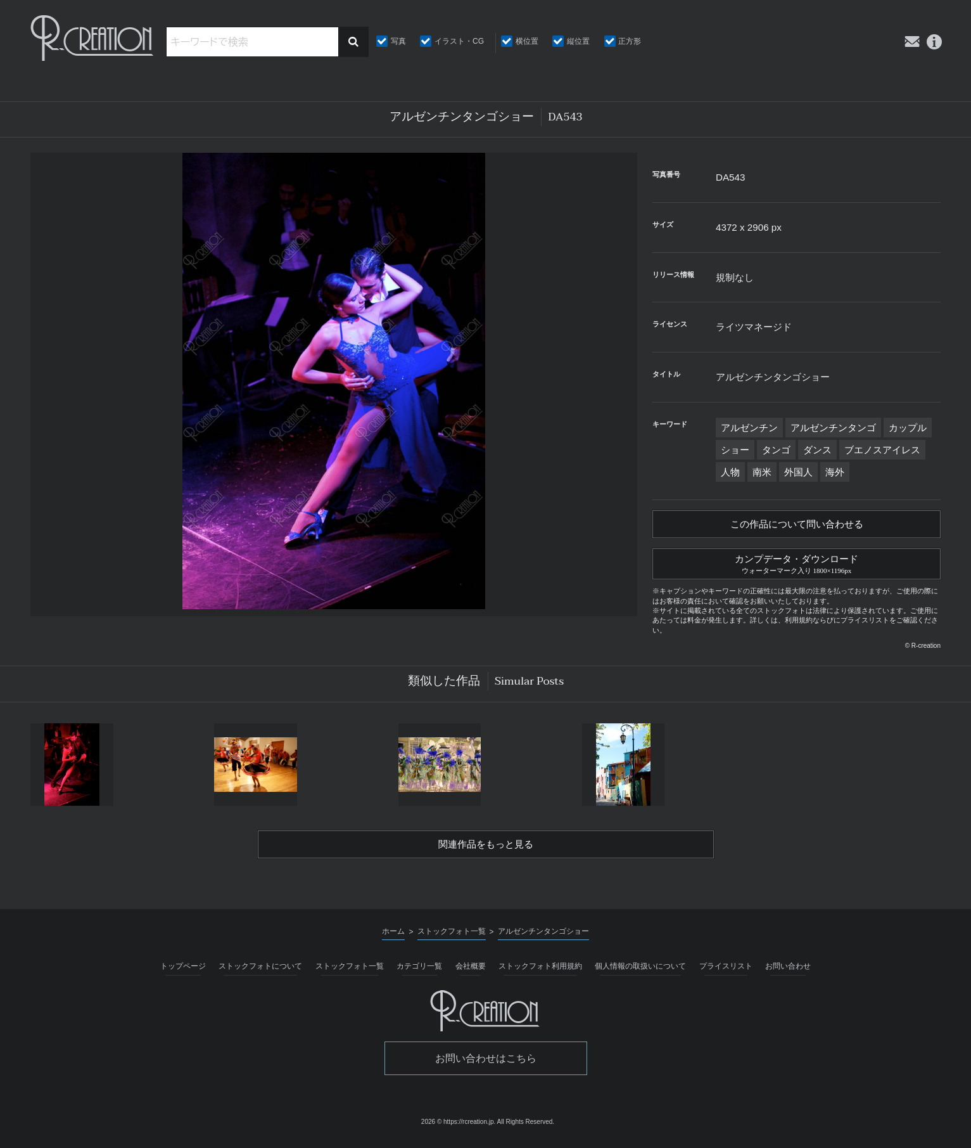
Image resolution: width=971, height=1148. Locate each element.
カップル (908, 427)
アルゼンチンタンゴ (833, 427)
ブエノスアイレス (882, 449)
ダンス (817, 449)
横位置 (527, 41)
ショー (735, 449)
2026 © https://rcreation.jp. (458, 1126)
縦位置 (578, 41)
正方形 (629, 41)
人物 (730, 472)
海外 (834, 472)
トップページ (183, 971)
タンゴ (776, 449)
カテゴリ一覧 (419, 971)
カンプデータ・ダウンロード (796, 565)
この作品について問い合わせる (797, 525)
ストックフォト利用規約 (540, 971)
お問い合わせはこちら (485, 1063)
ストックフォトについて (260, 971)
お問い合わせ (788, 971)
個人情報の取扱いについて (640, 971)
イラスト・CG (459, 41)
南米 (761, 472)
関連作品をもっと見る (485, 849)
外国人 (798, 472)
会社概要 (470, 971)
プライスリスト (725, 971)
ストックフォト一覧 (349, 971)
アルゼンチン (749, 427)
